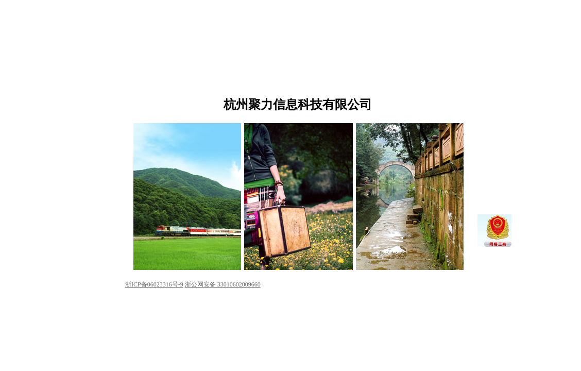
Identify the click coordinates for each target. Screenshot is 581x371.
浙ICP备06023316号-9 (154, 284)
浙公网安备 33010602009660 (223, 284)
